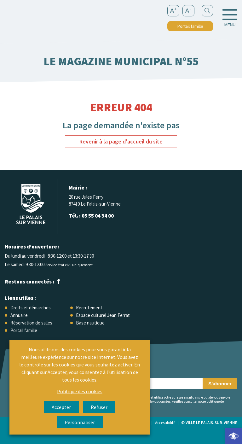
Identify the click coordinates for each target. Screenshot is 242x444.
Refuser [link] (99, 407)
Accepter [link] (61, 407)
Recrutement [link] (89, 308)
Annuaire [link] (19, 315)
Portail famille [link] (190, 26)
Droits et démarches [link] (30, 308)
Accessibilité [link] (165, 422)
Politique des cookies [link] (79, 391)
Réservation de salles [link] (31, 323)
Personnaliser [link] (80, 422)
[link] (233, 436)
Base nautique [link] (90, 323)
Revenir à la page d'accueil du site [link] (121, 141)
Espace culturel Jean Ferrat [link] (103, 315)
